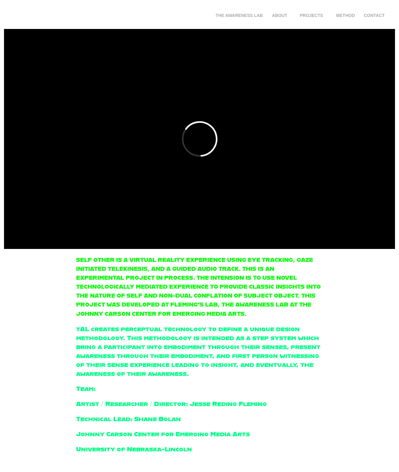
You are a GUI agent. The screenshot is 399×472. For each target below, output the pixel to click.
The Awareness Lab (239, 15)
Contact (374, 15)
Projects (311, 15)
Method (345, 15)
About (279, 15)
